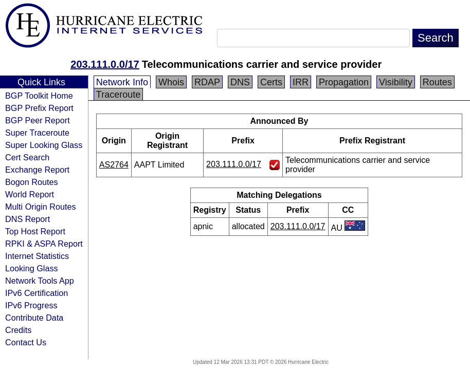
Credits (18, 330)
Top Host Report (35, 231)
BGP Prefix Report (39, 108)
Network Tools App (39, 280)
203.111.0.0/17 (104, 64)
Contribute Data (34, 317)
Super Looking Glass (43, 145)
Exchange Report (37, 169)
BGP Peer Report (37, 120)
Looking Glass (31, 268)
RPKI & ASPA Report (44, 243)
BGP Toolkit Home (39, 95)
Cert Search (27, 157)
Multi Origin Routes (40, 206)
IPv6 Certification (36, 293)
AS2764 (114, 164)
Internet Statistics (37, 256)
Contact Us (25, 342)
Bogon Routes (31, 182)
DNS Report (27, 219)
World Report (29, 194)
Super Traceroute (37, 132)
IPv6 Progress (31, 305)
